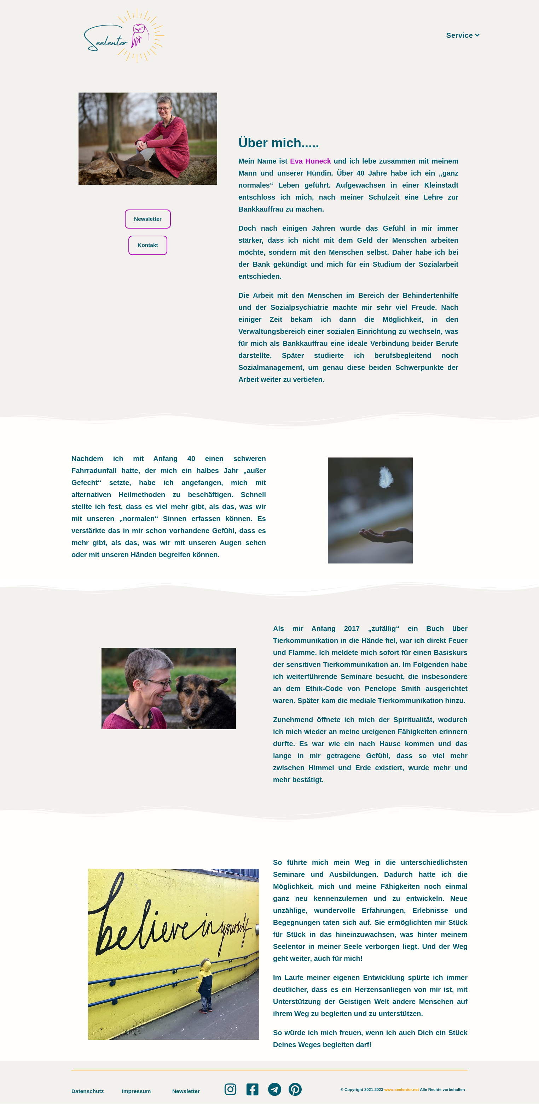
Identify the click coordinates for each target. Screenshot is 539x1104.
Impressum (137, 1091)
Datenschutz (88, 1091)
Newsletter (186, 1091)
